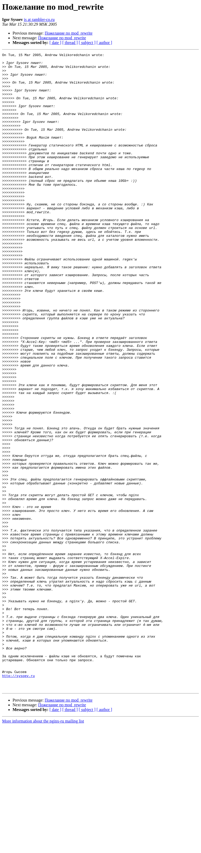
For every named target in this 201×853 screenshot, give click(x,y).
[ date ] (55, 42)
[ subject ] (87, 42)
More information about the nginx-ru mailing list (43, 848)
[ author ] (104, 42)
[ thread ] (70, 42)
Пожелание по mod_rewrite (69, 33)
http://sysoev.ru (18, 800)
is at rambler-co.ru (39, 19)
